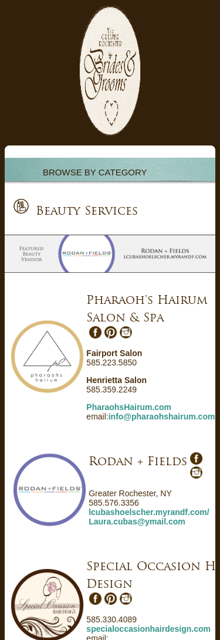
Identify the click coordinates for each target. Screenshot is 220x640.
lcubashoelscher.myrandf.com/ (149, 512)
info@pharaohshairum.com (162, 416)
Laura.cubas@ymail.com (137, 521)
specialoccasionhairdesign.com (148, 629)
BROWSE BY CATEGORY (95, 172)
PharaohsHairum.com (128, 407)
